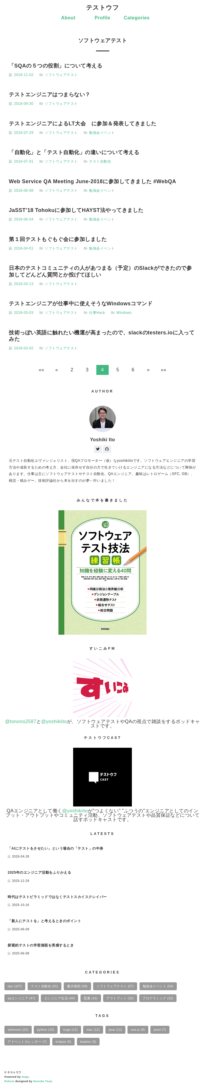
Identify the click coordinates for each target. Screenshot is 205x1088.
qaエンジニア (21, 998)
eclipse (63, 1041)
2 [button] (71, 369)
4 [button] (102, 369)
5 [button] (117, 369)
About (68, 17)
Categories (137, 17)
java (115, 1029)
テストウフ (102, 7)
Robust (9, 1081)
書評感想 (77, 986)
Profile (102, 17)
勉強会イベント (102, 133)
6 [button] (133, 369)
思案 (91, 998)
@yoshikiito (54, 721)
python (45, 1029)
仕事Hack (97, 313)
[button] (41, 370)
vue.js (138, 1029)
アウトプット (120, 998)
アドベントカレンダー (27, 1041)
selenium (18, 1029)
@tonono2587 (20, 721)
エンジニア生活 (59, 998)
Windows (124, 313)
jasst (160, 1029)
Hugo (25, 1076)
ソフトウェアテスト (61, 75)
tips (15, 986)
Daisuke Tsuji (42, 1081)
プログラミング (157, 998)
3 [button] (87, 369)
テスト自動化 (100, 161)
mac (93, 1029)
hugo (70, 1029)
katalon (88, 1041)
